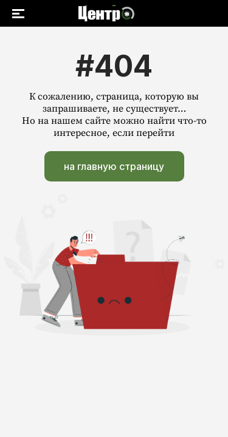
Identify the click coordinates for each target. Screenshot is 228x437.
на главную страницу (114, 166)
